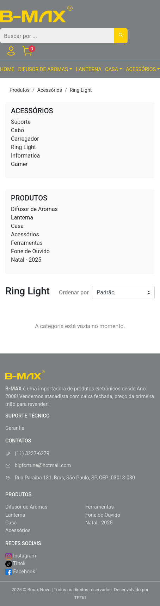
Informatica (25, 155)
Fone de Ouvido (30, 251)
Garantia (14, 428)
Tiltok (15, 564)
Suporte (21, 122)
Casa (17, 226)
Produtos (20, 90)
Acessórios (49, 90)
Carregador (25, 138)
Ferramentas (27, 243)
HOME (7, 69)
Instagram (20, 556)
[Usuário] (11, 52)
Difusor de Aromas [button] (43, 69)
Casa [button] (111, 69)
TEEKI (80, 597)
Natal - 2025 (26, 259)
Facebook (20, 572)
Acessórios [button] (141, 69)
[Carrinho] (27, 52)
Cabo (17, 130)
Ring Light (81, 90)
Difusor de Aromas (34, 209)
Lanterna (88, 69)
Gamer (19, 164)
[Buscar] (121, 35)
